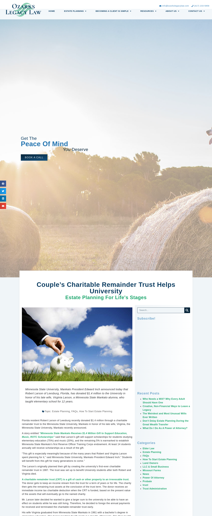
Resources (148, 11)
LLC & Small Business (156, 466)
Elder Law (149, 448)
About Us (172, 11)
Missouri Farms (152, 470)
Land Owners (151, 463)
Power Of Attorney (154, 477)
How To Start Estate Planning (160, 459)
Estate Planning (75, 11)
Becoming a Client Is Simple (113, 11)
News (146, 474)
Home (52, 11)
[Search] (187, 310)
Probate (147, 481)
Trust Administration (155, 488)
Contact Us (196, 11)
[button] (34, 157)
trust (145, 485)
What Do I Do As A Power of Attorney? (166, 428)
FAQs (146, 455)
